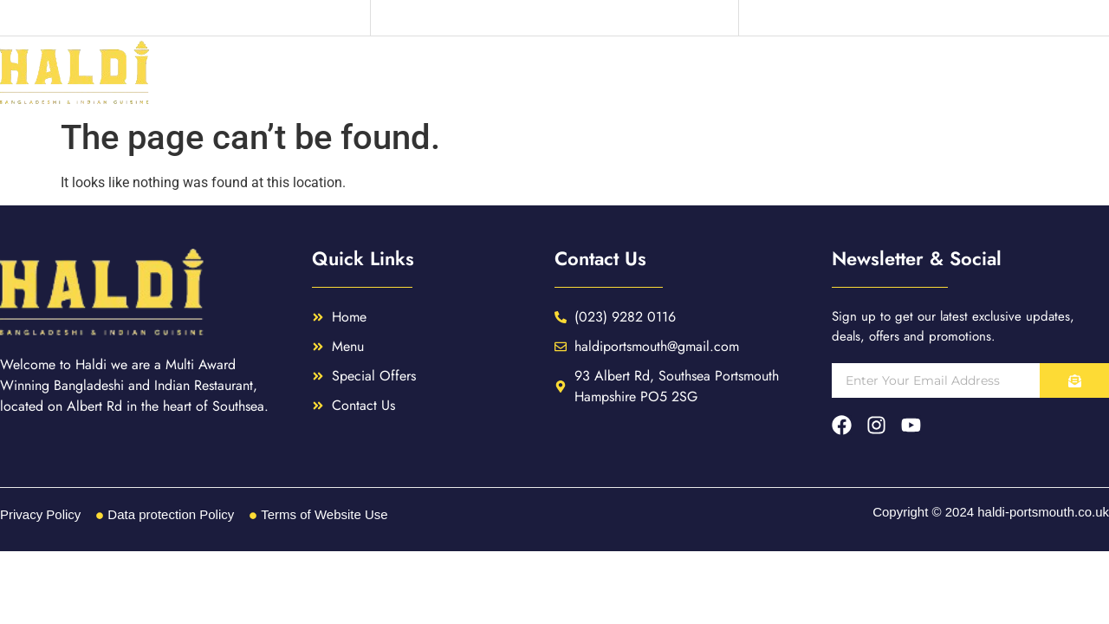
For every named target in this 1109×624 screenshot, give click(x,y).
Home (725, 73)
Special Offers (921, 73)
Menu (807, 73)
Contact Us (1058, 73)
